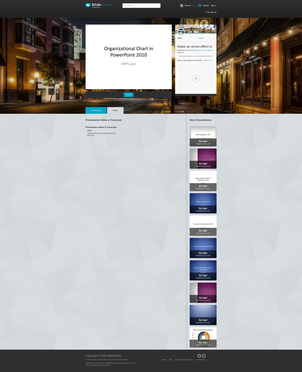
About (164, 360)
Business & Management (204, 50)
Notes (115, 110)
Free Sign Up (211, 12)
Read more (208, 60)
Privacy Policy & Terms (185, 360)
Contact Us (200, 360)
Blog (171, 360)
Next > (198, 8)
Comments (96, 110)
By (201, 141)
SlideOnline (101, 5)
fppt (195, 31)
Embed (128, 95)
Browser (186, 5)
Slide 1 (89, 130)
